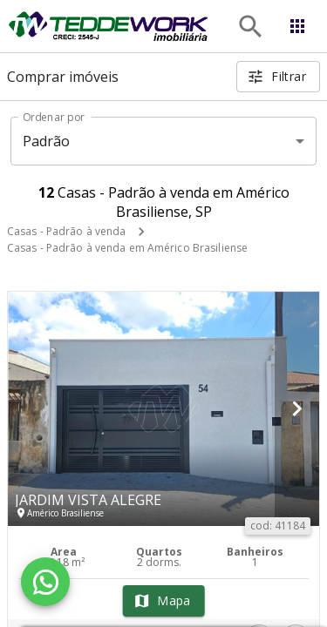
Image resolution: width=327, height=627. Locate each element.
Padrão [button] (47, 141)
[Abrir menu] (297, 26)
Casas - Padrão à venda (66, 231)
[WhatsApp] (45, 581)
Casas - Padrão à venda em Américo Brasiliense (127, 247)
